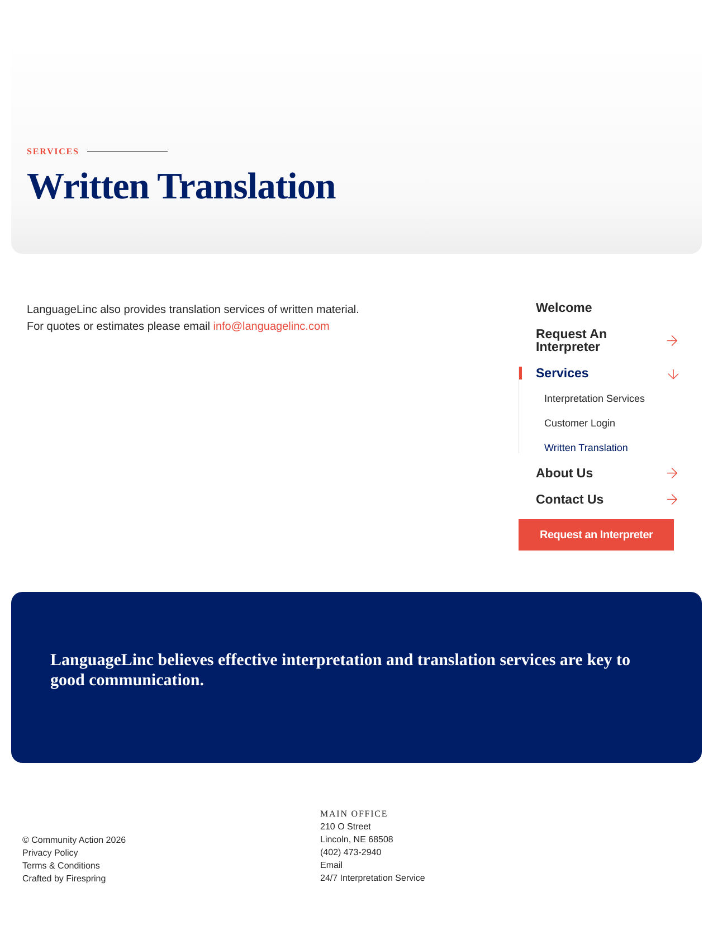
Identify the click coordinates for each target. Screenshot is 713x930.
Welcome (564, 307)
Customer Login (579, 423)
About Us (611, 473)
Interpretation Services (594, 398)
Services (611, 373)
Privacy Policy (50, 853)
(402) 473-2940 (350, 852)
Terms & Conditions (61, 866)
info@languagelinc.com (271, 326)
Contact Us (611, 499)
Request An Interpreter (611, 340)
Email (331, 865)
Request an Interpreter (596, 535)
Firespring (86, 879)
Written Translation (586, 447)
